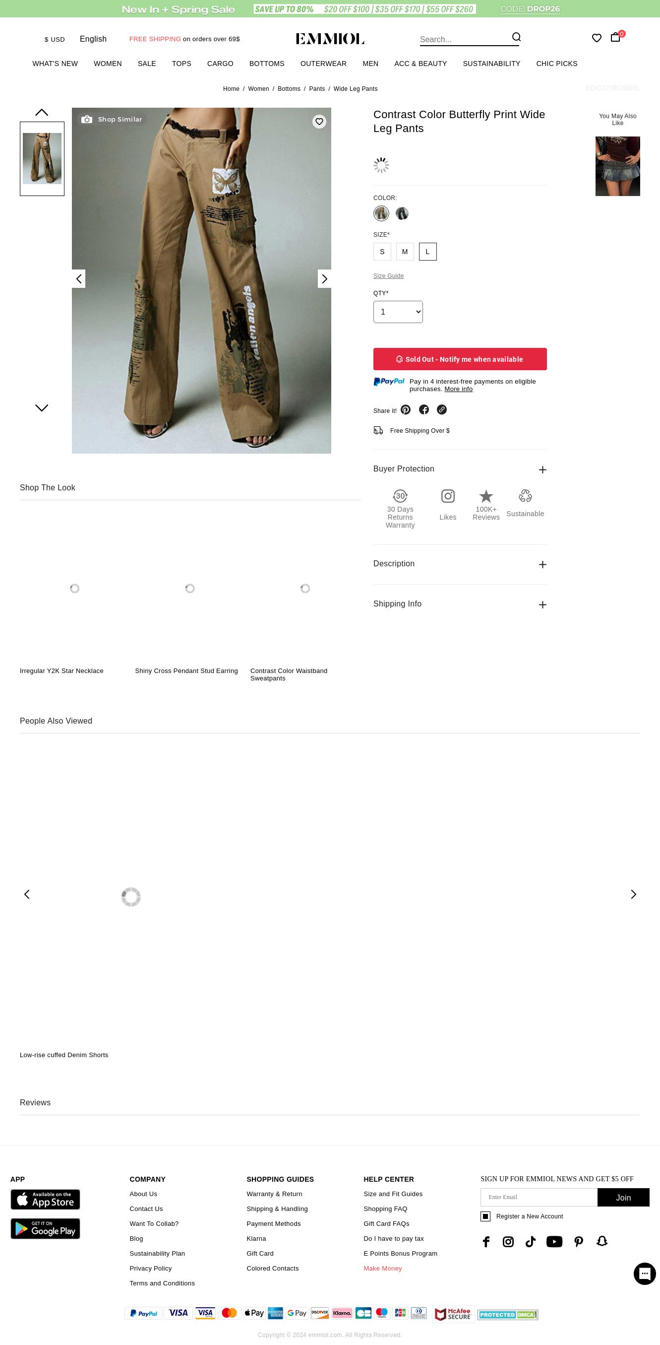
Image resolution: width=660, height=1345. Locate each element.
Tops (181, 63)
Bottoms (267, 63)
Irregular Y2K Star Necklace (62, 670)
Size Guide (388, 275)
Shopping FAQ (385, 1208)
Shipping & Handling (277, 1208)
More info (459, 389)
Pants (317, 88)
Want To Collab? (154, 1223)
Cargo (220, 63)
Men (370, 63)
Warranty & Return (274, 1194)
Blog (136, 1238)
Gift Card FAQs (386, 1223)
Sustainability (492, 63)
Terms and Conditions (162, 1283)
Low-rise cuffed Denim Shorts (64, 1055)
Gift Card (260, 1253)
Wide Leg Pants (356, 88)
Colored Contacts (272, 1268)
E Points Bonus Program (400, 1253)
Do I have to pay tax (393, 1238)
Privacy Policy (150, 1268)
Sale (147, 63)
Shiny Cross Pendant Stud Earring (186, 670)
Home (231, 88)
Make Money (382, 1268)
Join (623, 1198)
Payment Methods (273, 1223)
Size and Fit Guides (392, 1194)
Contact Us (146, 1208)
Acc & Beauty (420, 63)
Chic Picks (557, 63)
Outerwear (323, 63)
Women (108, 63)
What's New (55, 63)
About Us (143, 1194)
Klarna (256, 1238)
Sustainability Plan (157, 1253)
